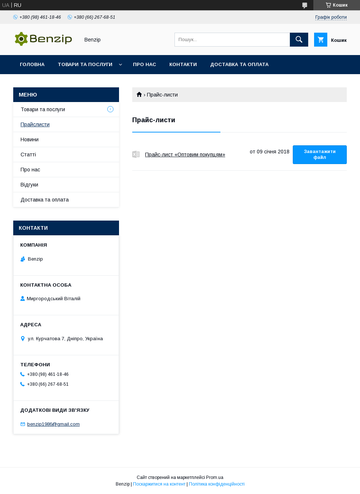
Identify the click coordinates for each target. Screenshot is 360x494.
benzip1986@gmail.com (53, 424)
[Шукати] (299, 40)
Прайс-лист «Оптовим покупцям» (136, 154)
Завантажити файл (320, 154)
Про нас (144, 64)
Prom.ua (214, 477)
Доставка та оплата (239, 64)
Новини (30, 139)
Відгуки (29, 185)
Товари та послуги (85, 64)
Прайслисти (35, 124)
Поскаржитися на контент (159, 484)
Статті (28, 154)
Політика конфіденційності (217, 484)
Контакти (183, 64)
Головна (32, 64)
